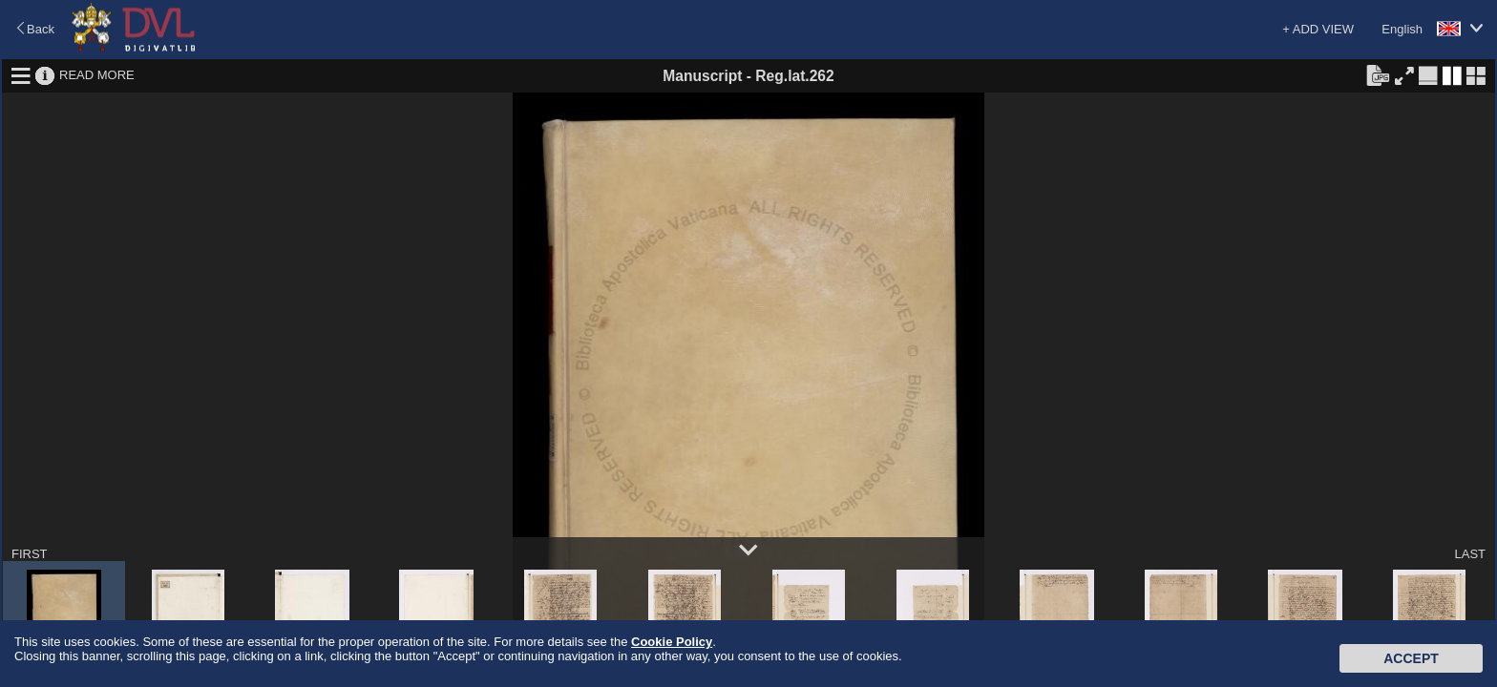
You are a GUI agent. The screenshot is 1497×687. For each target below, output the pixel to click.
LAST (1470, 554)
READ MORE (97, 75)
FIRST (29, 554)
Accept (1411, 658)
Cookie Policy (671, 642)
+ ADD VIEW (1318, 29)
